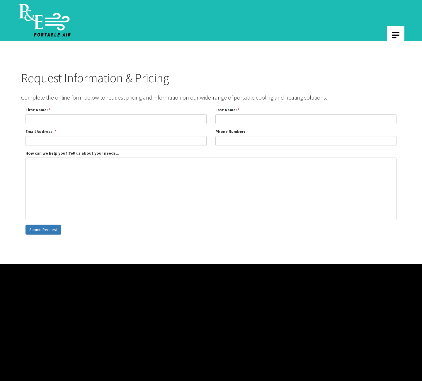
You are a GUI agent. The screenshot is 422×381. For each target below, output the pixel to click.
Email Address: (40, 131)
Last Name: (227, 109)
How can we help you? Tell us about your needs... (72, 153)
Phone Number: (230, 131)
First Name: (37, 109)
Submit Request (43, 229)
